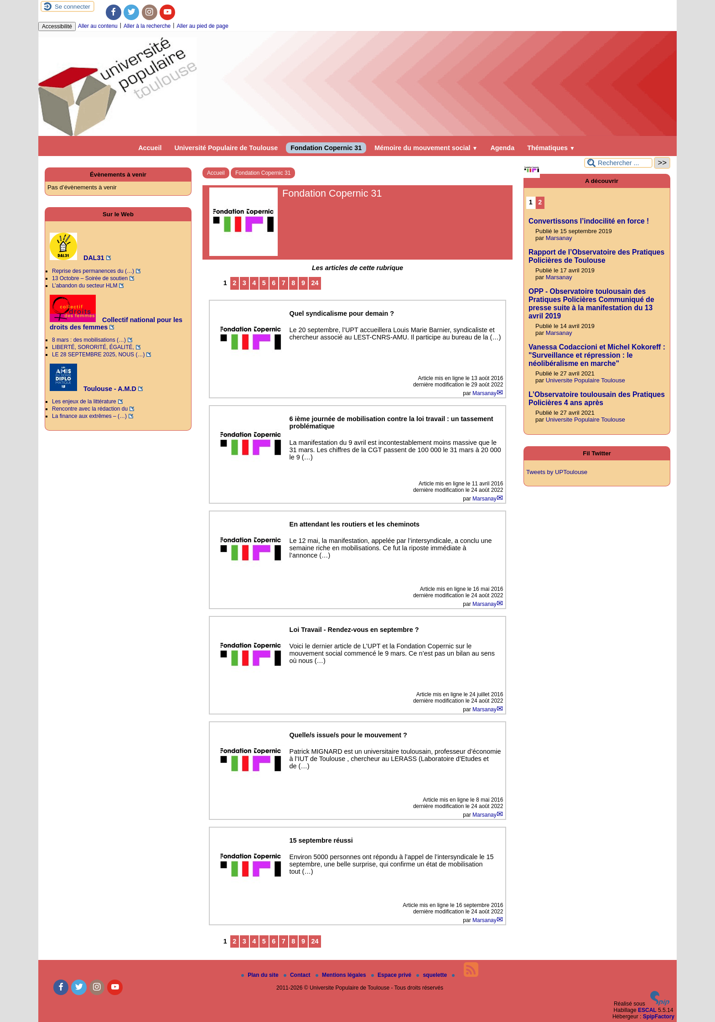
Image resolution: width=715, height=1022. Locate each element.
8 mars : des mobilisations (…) (89, 340)
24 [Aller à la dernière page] (314, 283)
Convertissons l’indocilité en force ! (588, 221)
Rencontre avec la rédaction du (90, 409)
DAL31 (77, 257)
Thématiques (551, 147)
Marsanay (484, 393)
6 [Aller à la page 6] (273, 283)
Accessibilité (57, 26)
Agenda (502, 147)
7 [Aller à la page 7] (283, 283)
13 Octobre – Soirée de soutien (90, 278)
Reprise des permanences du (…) (93, 271)
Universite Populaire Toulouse (585, 380)
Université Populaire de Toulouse (226, 147)
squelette (432, 975)
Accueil (149, 147)
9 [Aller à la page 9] (303, 283)
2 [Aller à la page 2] (234, 283)
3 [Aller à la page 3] (244, 283)
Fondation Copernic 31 (326, 147)
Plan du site (260, 975)
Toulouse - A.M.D (93, 388)
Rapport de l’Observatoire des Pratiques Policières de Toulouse (596, 256)
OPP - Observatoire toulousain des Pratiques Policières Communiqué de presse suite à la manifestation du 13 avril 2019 (591, 303)
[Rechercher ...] (618, 163)
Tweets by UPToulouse (556, 472)
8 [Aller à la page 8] (293, 283)
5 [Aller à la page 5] (264, 283)
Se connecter (72, 6)
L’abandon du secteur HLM (84, 285)
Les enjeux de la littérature (84, 401)
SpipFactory (658, 1016)
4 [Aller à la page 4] (254, 283)
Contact (298, 975)
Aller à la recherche (147, 26)
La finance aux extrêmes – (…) (89, 416)
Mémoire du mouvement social (425, 147)
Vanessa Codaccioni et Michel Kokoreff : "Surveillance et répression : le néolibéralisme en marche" (596, 355)
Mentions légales (342, 975)
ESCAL (647, 1010)
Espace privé (392, 975)
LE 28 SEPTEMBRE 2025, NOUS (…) (98, 354)
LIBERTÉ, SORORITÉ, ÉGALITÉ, (93, 347)
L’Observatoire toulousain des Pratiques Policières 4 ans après (596, 399)
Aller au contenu (98, 26)
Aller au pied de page (202, 26)
